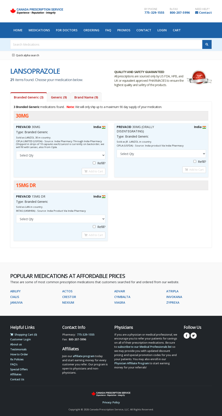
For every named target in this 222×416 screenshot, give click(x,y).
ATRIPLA (172, 291)
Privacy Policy (111, 402)
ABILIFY (15, 291)
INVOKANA (174, 297)
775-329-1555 (154, 12)
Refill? (99, 163)
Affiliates (15, 374)
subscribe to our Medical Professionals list (145, 347)
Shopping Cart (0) (23, 334)
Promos (124, 30)
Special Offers (19, 369)
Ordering (91, 30)
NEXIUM (68, 302)
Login (162, 30)
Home (18, 30)
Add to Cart (93, 171)
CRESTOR (69, 297)
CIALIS (14, 297)
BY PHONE (150, 9)
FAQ (108, 30)
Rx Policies (17, 359)
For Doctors (67, 30)
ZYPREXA (172, 302)
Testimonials (18, 349)
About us (16, 344)
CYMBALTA (122, 297)
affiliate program (84, 356)
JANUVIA (16, 302)
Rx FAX (174, 9)
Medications (39, 30)
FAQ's (14, 364)
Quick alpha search (25, 55)
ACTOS (67, 291)
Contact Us (17, 379)
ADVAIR (119, 291)
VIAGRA (119, 302)
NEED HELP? (202, 9)
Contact (205, 12)
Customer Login (20, 339)
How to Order (19, 354)
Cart (177, 30)
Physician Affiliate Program (131, 363)
